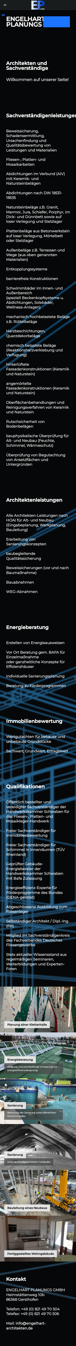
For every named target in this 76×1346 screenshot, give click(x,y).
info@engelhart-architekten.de (26, 1325)
